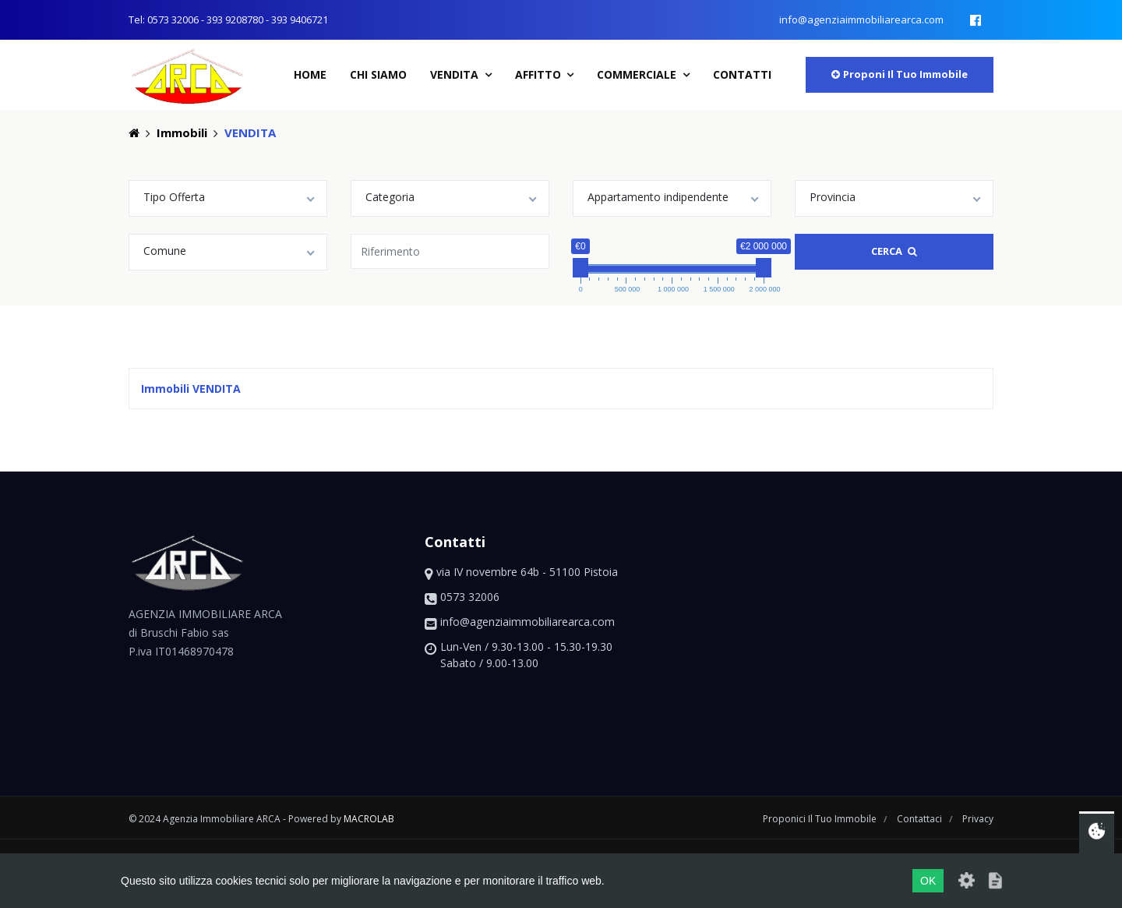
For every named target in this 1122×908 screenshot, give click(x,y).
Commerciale (638, 74)
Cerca (894, 251)
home (310, 74)
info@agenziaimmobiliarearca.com (861, 19)
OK (928, 880)
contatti (742, 74)
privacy (977, 818)
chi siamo (378, 74)
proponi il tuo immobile (899, 74)
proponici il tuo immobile (821, 818)
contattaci (920, 818)
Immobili (182, 132)
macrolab (369, 818)
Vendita (456, 74)
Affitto (539, 74)
